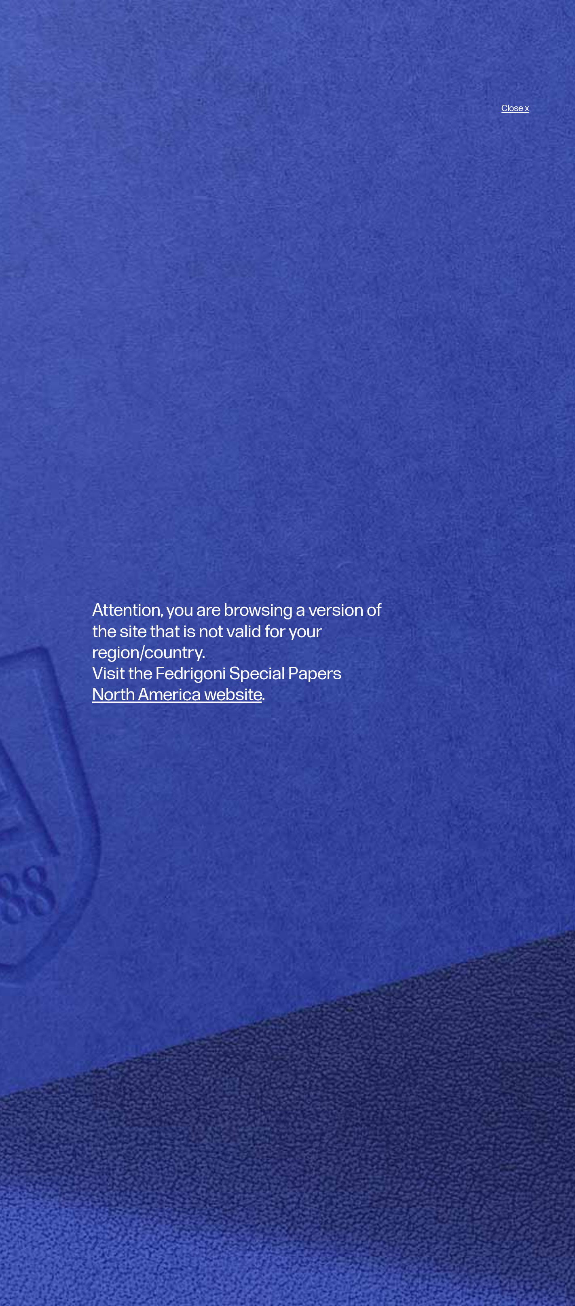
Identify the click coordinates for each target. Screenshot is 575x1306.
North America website (177, 695)
